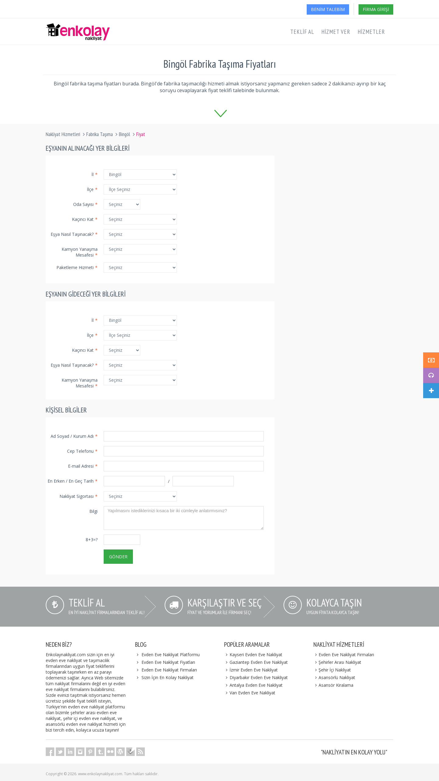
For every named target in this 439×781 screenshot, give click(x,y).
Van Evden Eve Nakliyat (249, 693)
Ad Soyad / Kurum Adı (74, 436)
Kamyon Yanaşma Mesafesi (80, 252)
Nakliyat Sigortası (78, 496)
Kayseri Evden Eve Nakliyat (253, 654)
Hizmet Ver (335, 31)
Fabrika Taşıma (99, 134)
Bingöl (124, 134)
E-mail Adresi (83, 466)
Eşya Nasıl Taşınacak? (74, 234)
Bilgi (93, 511)
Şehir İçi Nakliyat (332, 670)
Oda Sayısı (85, 204)
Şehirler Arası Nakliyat (337, 662)
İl (94, 174)
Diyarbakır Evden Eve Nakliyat (256, 677)
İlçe (92, 189)
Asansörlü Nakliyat (334, 677)
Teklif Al (302, 31)
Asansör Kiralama (333, 685)
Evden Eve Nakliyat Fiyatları (168, 662)
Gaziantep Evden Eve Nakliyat (256, 662)
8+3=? (92, 539)
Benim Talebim (328, 9)
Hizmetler (371, 31)
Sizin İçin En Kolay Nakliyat (167, 677)
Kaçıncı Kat (85, 219)
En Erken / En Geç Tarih (73, 481)
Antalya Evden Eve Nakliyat (253, 685)
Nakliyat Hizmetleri (63, 134)
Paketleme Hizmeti (77, 267)
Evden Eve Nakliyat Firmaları (169, 670)
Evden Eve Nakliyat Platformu (170, 654)
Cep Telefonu (82, 451)
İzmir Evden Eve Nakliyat (251, 670)
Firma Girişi (376, 9)
